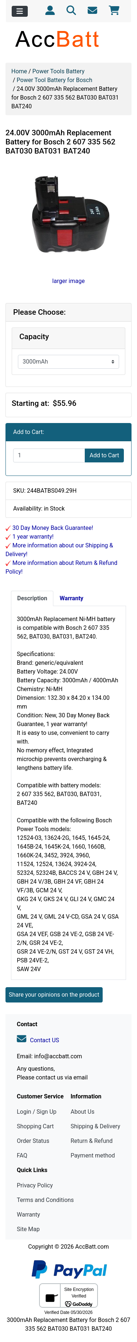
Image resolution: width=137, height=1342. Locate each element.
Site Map (28, 1229)
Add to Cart (104, 455)
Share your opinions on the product (54, 994)
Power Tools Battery (59, 71)
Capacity (34, 336)
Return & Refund (92, 1140)
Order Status (33, 1140)
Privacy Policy (35, 1185)
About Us (82, 1111)
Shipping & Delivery (95, 1126)
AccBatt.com (92, 1246)
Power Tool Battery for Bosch (54, 80)
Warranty (28, 1214)
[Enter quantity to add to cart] (49, 455)
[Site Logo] (68, 38)
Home (19, 71)
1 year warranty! (32, 536)
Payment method (93, 1155)
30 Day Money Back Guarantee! (52, 527)
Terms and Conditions (45, 1199)
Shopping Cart (35, 1126)
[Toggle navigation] (20, 11)
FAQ (22, 1155)
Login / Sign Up (37, 1111)
